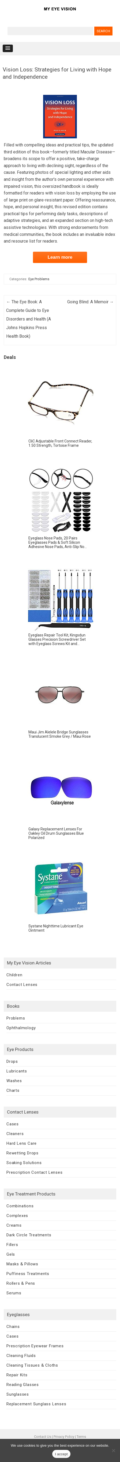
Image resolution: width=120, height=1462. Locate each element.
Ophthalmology (21, 1027)
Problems (15, 1018)
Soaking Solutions (24, 1162)
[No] (113, 1450)
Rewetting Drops (22, 1153)
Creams (14, 1225)
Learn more (60, 257)
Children (14, 975)
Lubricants (16, 1071)
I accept (61, 1454)
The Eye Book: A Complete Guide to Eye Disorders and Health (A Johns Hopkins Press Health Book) (28, 319)
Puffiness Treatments (27, 1273)
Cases (12, 1124)
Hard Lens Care (21, 1143)
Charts (13, 1090)
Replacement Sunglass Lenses (36, 1404)
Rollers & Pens (20, 1283)
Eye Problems (38, 279)
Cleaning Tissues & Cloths (32, 1365)
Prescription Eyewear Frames (35, 1346)
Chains (13, 1326)
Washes (14, 1080)
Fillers (12, 1244)
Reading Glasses (22, 1384)
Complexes (17, 1215)
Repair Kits (17, 1375)
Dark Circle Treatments (28, 1235)
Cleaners (15, 1133)
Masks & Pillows (22, 1264)
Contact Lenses (22, 984)
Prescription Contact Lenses (34, 1172)
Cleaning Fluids (21, 1355)
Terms (81, 1437)
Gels (10, 1254)
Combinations (20, 1206)
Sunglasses (17, 1394)
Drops (12, 1061)
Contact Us (42, 1437)
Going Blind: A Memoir (90, 301)
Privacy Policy (64, 1437)
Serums (13, 1293)
